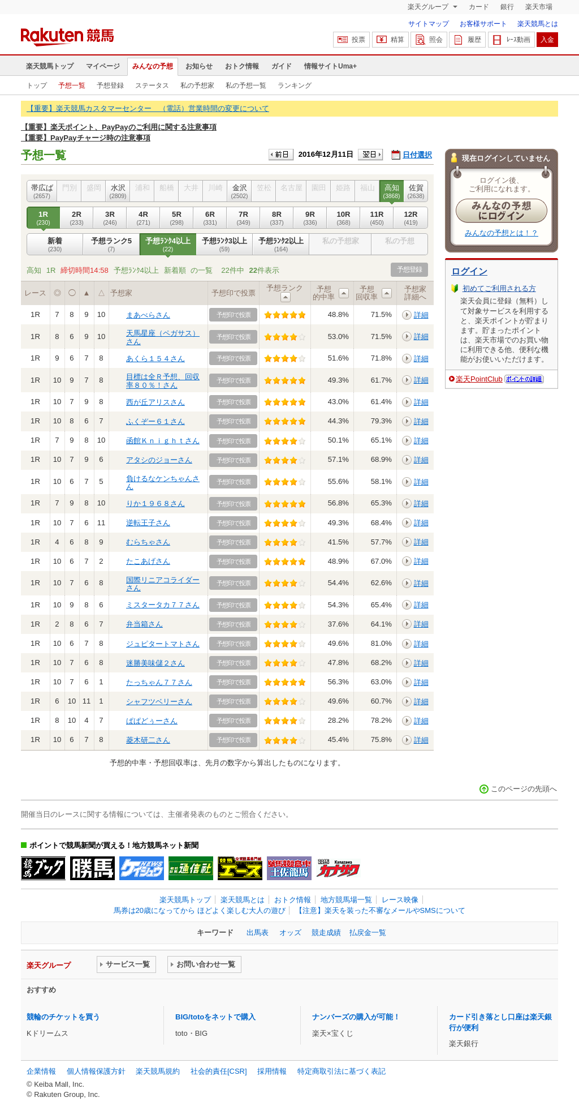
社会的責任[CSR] (219, 1071)
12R (411, 218)
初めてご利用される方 (499, 288)
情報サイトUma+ (330, 66)
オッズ (290, 932)
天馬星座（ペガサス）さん (163, 337)
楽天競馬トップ (50, 66)
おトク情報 (242, 66)
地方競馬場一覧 (346, 899)
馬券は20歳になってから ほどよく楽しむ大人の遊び (200, 910)
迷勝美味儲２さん (155, 663)
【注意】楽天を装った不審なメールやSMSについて (380, 910)
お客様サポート (483, 24)
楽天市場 (538, 7)
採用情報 (272, 1071)
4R (143, 218)
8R (276, 218)
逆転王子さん (148, 522)
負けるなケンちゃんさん (163, 482)
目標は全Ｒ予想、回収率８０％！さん (163, 380)
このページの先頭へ (524, 789)
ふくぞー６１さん (155, 421)
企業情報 (41, 1071)
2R (76, 218)
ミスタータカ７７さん (163, 605)
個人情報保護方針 (96, 1071)
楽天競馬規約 (158, 1071)
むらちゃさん (148, 542)
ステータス (152, 85)
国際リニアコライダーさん (163, 584)
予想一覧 (71, 85)
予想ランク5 (111, 244)
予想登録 (110, 85)
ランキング (295, 85)
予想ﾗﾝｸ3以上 (224, 244)
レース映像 (400, 899)
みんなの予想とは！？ (501, 233)
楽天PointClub (479, 379)
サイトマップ (428, 24)
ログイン (469, 271)
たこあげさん (148, 561)
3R (110, 218)
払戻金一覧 (367, 932)
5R (176, 218)
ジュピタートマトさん (163, 644)
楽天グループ (429, 7)
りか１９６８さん (155, 503)
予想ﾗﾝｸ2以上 (281, 244)
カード (479, 7)
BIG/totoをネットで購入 (215, 1017)
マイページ (103, 66)
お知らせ (199, 66)
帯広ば (42, 191)
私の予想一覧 (246, 85)
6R (210, 218)
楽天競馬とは (537, 24)
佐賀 (416, 191)
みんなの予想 (152, 66)
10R (343, 218)
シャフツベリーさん (159, 701)
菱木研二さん (148, 740)
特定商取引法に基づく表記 (341, 1071)
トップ (37, 85)
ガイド (281, 66)
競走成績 (326, 932)
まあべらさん (148, 315)
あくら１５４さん (155, 358)
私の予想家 (197, 85)
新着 (55, 244)
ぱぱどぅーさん (152, 721)
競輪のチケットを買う (63, 1017)
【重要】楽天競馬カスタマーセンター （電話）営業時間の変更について (148, 108)
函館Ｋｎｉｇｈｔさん (163, 440)
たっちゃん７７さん (159, 682)
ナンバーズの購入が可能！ (356, 1017)
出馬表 (258, 932)
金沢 (239, 191)
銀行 (507, 7)
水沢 (118, 191)
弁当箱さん (144, 624)
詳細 (421, 315)
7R (243, 218)
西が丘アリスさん (155, 402)
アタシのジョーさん (159, 460)
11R (376, 218)
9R (310, 218)
